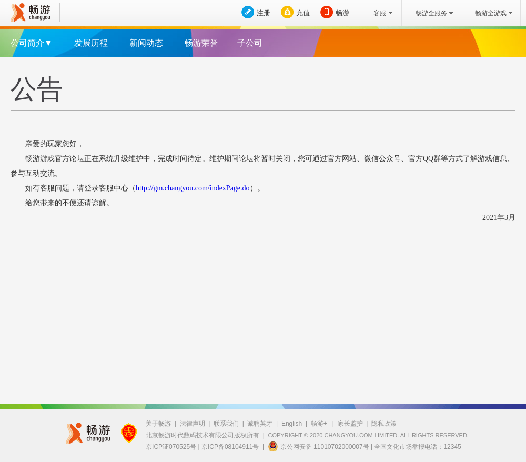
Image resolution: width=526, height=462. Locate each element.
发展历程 (91, 42)
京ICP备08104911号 (230, 446)
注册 (263, 13)
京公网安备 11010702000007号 (318, 446)
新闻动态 (146, 42)
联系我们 (226, 423)
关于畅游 (158, 423)
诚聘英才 (259, 423)
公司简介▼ (32, 42)
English (291, 423)
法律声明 (192, 423)
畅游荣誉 (201, 42)
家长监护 (350, 423)
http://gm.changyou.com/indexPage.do (193, 188)
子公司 (249, 42)
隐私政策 (384, 423)
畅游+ (344, 13)
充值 (303, 13)
